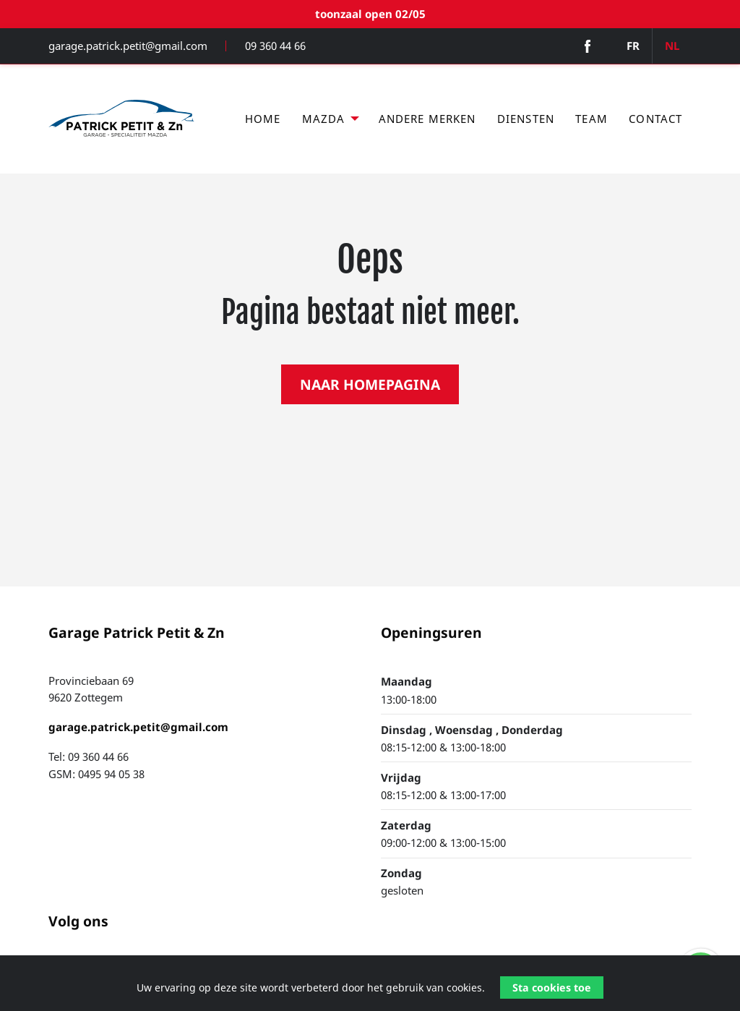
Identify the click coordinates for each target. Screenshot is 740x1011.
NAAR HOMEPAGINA (370, 384)
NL (672, 45)
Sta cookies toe (551, 987)
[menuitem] (263, 119)
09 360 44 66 (275, 45)
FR (633, 45)
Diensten (525, 118)
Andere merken (427, 118)
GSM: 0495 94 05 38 (96, 774)
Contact (655, 118)
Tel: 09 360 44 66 (88, 756)
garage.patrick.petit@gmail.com (127, 45)
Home (263, 118)
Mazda (323, 118)
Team (591, 118)
